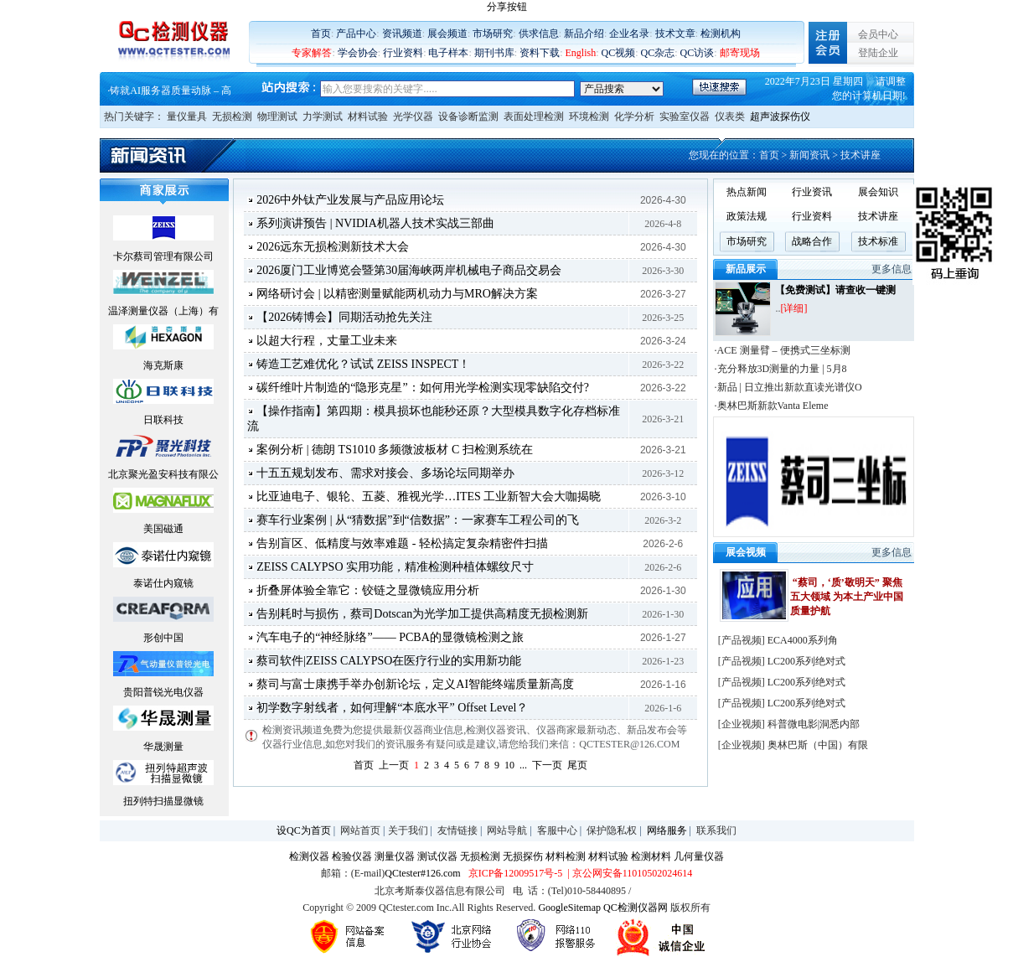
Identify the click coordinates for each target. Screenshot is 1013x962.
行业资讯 (812, 192)
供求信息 (539, 33)
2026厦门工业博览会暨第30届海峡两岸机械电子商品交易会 (408, 270)
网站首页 (360, 830)
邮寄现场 (740, 53)
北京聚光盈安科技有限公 (163, 474)
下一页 (547, 765)
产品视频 (741, 640)
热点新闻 (746, 192)
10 (509, 765)
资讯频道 (402, 33)
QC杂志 (658, 53)
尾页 (577, 765)
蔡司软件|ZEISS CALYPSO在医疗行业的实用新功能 (388, 660)
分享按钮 (507, 7)
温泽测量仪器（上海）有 (163, 311)
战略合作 (812, 241)
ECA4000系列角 (803, 640)
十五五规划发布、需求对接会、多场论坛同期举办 (385, 473)
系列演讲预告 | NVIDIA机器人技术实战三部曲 (375, 223)
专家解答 (312, 53)
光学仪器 (413, 116)
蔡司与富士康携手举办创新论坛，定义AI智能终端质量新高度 (415, 684)
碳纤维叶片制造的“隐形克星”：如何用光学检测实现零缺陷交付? (422, 387)
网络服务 (667, 830)
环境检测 (589, 116)
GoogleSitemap (569, 907)
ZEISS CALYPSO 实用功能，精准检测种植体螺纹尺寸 (395, 567)
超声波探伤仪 (780, 116)
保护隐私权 (612, 830)
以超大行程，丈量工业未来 (326, 340)
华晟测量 (163, 747)
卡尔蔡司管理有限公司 (163, 256)
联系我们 (716, 830)
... (523, 765)
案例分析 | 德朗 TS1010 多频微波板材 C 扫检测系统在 (394, 449)
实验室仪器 (684, 116)
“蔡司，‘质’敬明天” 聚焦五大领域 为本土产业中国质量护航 (846, 597)
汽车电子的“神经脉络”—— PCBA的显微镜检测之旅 (390, 637)
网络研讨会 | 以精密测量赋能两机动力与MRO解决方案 (397, 293)
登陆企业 (878, 53)
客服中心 (557, 830)
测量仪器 (395, 856)
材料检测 (565, 856)
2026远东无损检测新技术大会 (332, 246)
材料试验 (368, 116)
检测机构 (720, 33)
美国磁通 (163, 529)
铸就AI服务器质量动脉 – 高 (170, 90)
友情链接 (457, 830)
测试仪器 (437, 856)
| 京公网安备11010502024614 (628, 873)
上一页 (394, 765)
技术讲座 (878, 216)
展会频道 (447, 33)
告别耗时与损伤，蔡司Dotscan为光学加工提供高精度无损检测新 (422, 614)
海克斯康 (163, 365)
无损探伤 (523, 856)
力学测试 (322, 116)
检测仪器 (309, 856)
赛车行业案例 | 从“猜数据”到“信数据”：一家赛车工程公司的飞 (417, 520)
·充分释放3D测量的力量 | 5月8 (781, 369)
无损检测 (232, 116)
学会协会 (358, 53)
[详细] (793, 308)
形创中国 (163, 638)
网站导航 (507, 830)
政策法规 (746, 216)
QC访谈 (697, 53)
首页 (321, 33)
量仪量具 (187, 116)
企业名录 (629, 33)
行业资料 (403, 53)
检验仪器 (352, 856)
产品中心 (356, 33)
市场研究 (493, 33)
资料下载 (539, 53)
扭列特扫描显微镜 (163, 801)
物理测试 (277, 116)
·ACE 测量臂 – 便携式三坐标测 (782, 350)
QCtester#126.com (422, 873)
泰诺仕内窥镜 (163, 583)
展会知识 (878, 192)
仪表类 (730, 116)
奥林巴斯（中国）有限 (818, 745)
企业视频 (741, 724)
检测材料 (651, 856)
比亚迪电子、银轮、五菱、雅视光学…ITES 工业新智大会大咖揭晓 (428, 496)
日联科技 (163, 420)
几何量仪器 (699, 856)
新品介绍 (584, 33)
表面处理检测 (534, 116)
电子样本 (448, 53)
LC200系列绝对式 (806, 661)
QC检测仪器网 (635, 907)
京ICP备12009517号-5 (515, 873)
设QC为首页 (304, 830)
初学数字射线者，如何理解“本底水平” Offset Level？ (392, 707)
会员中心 (878, 34)
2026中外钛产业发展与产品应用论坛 (350, 200)
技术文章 (675, 33)
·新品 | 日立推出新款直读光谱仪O (788, 387)
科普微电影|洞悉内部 (814, 724)
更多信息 (891, 269)
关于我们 (408, 830)
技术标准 (878, 241)
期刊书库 (494, 53)
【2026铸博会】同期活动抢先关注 (344, 317)
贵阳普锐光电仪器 (163, 692)
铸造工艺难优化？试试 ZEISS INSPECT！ (363, 364)
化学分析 (634, 116)
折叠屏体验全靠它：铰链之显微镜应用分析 (367, 590)
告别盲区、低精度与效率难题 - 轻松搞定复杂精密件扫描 (402, 543)
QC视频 (619, 53)
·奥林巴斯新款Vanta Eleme (772, 405)
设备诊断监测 (468, 116)
